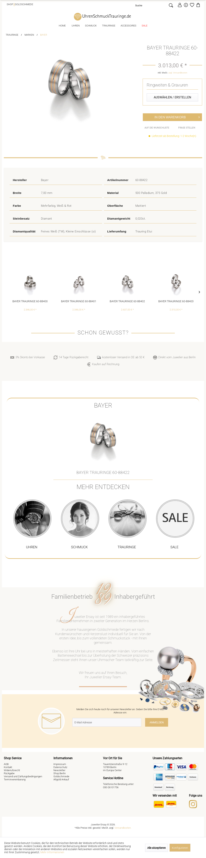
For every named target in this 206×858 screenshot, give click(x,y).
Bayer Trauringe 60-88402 (127, 301)
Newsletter (59, 770)
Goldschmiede (24, 4)
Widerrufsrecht (12, 770)
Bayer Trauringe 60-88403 (176, 301)
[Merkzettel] (192, 5)
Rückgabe (9, 773)
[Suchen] (171, 5)
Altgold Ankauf (61, 779)
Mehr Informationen (52, 852)
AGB (6, 764)
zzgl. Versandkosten (177, 73)
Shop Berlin (59, 773)
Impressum (59, 764)
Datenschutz (60, 767)
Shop (10, 4)
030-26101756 (111, 787)
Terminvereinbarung (14, 779)
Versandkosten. (122, 827)
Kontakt (8, 767)
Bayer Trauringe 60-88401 (78, 301)
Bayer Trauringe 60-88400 (30, 301)
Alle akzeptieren (156, 847)
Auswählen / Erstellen (172, 97)
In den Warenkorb (177, 116)
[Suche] (151, 5)
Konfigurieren (180, 847)
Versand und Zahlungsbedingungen (23, 776)
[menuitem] (155, 5)
